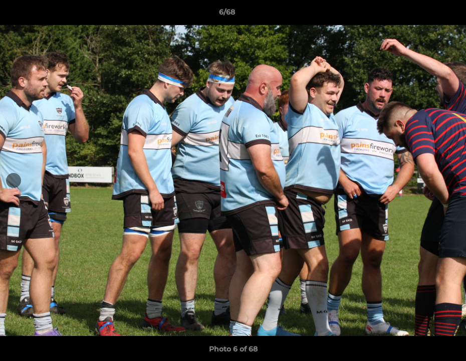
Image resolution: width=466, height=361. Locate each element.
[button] (424, 14)
